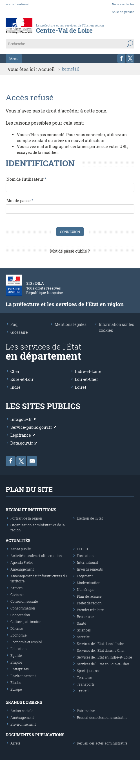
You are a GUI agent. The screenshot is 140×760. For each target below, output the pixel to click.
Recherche (85, 616)
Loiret (80, 387)
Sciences (84, 630)
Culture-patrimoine (25, 621)
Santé (81, 623)
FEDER (82, 549)
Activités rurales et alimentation (36, 555)
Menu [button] (13, 58)
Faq (13, 324)
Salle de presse (123, 12)
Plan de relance (89, 596)
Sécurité (83, 637)
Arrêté (15, 743)
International (87, 562)
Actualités (18, 540)
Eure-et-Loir (22, 379)
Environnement (23, 675)
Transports (86, 684)
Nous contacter (123, 4)
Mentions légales (70, 324)
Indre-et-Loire (88, 371)
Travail (83, 691)
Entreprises (19, 669)
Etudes (15, 682)
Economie (18, 635)
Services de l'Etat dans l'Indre (100, 643)
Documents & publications (35, 734)
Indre (15, 387)
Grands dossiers (24, 702)
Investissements (90, 569)
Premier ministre (90, 609)
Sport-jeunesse (88, 670)
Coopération (20, 615)
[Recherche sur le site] (70, 43)
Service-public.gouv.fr (33, 427)
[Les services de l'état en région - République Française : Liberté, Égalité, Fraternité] (71, 31)
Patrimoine (86, 710)
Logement (85, 576)
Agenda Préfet (21, 562)
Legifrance (22, 435)
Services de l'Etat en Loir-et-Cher (103, 664)
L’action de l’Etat (90, 518)
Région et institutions (31, 509)
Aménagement (22, 569)
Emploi (16, 662)
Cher (14, 371)
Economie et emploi (26, 642)
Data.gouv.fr (23, 443)
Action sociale (21, 710)
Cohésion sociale (24, 601)
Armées (16, 588)
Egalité (16, 655)
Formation (85, 555)
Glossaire (19, 332)
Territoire (84, 677)
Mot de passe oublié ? (70, 251)
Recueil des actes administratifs (102, 717)
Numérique (85, 589)
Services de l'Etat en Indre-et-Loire (104, 657)
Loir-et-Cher (86, 379)
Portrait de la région (26, 518)
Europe (16, 689)
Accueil (46, 69)
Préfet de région (89, 603)
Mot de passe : (20, 200)
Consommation (22, 608)
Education (18, 648)
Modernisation (89, 582)
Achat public (20, 549)
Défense (16, 628)
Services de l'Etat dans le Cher (101, 650)
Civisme (16, 594)
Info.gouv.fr (22, 419)
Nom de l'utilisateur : (26, 179)
